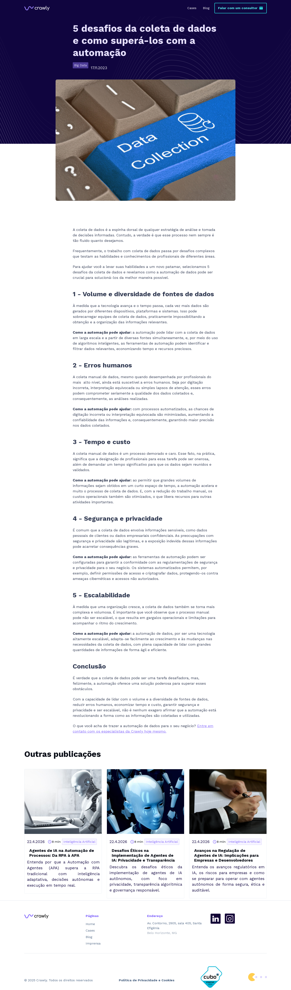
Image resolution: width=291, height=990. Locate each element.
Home (90, 924)
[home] (37, 8)
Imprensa (93, 943)
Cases (191, 8)
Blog (206, 8)
